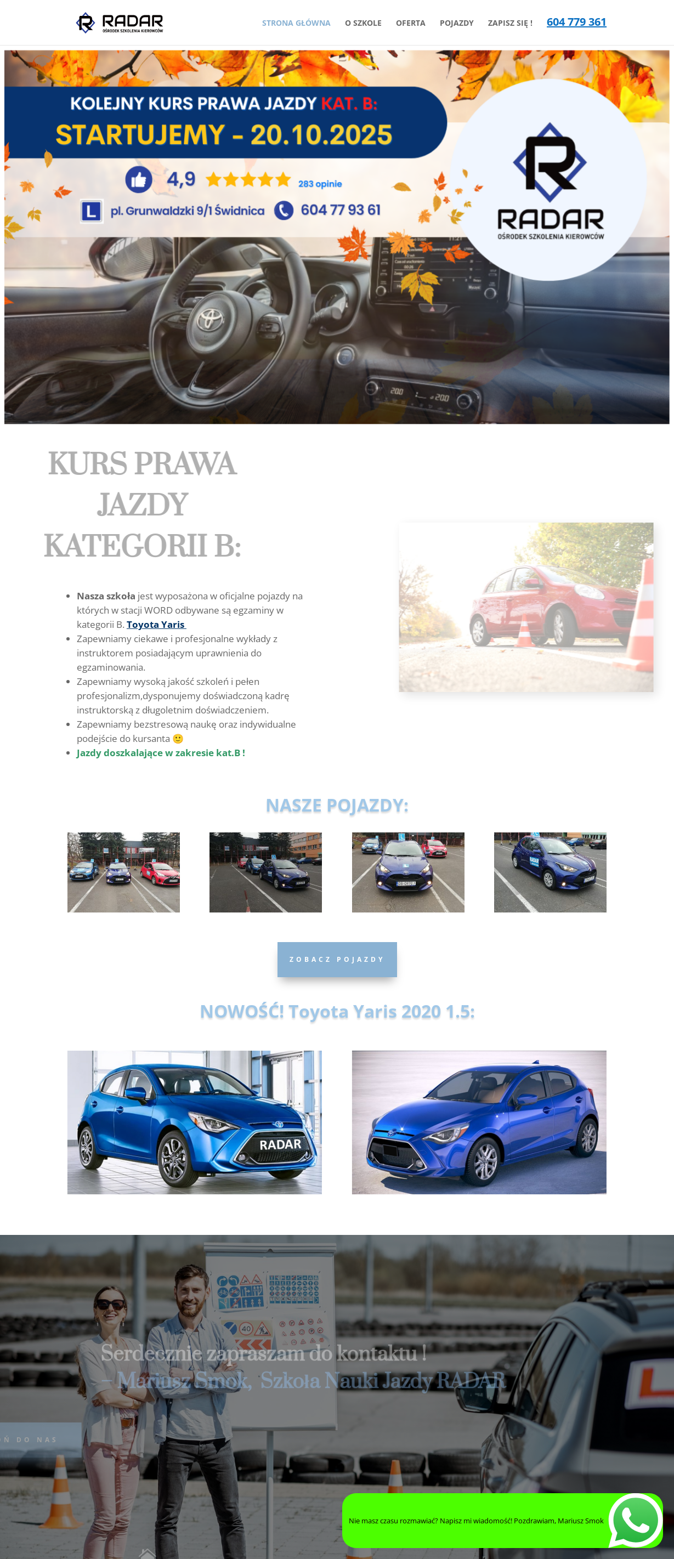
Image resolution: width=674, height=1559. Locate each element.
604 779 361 (577, 23)
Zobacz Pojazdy (337, 959)
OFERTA (411, 23)
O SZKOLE (363, 23)
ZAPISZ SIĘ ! (510, 23)
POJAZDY (457, 23)
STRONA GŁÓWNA (296, 23)
